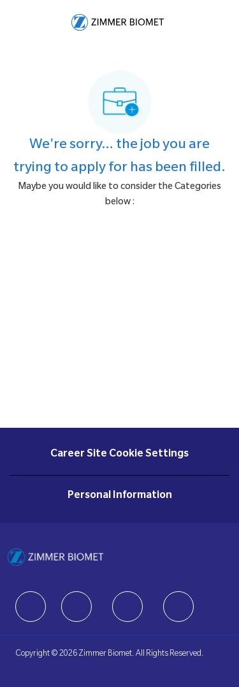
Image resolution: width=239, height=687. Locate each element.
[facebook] (30, 606)
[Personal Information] (120, 496)
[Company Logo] (117, 23)
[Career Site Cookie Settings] (119, 454)
